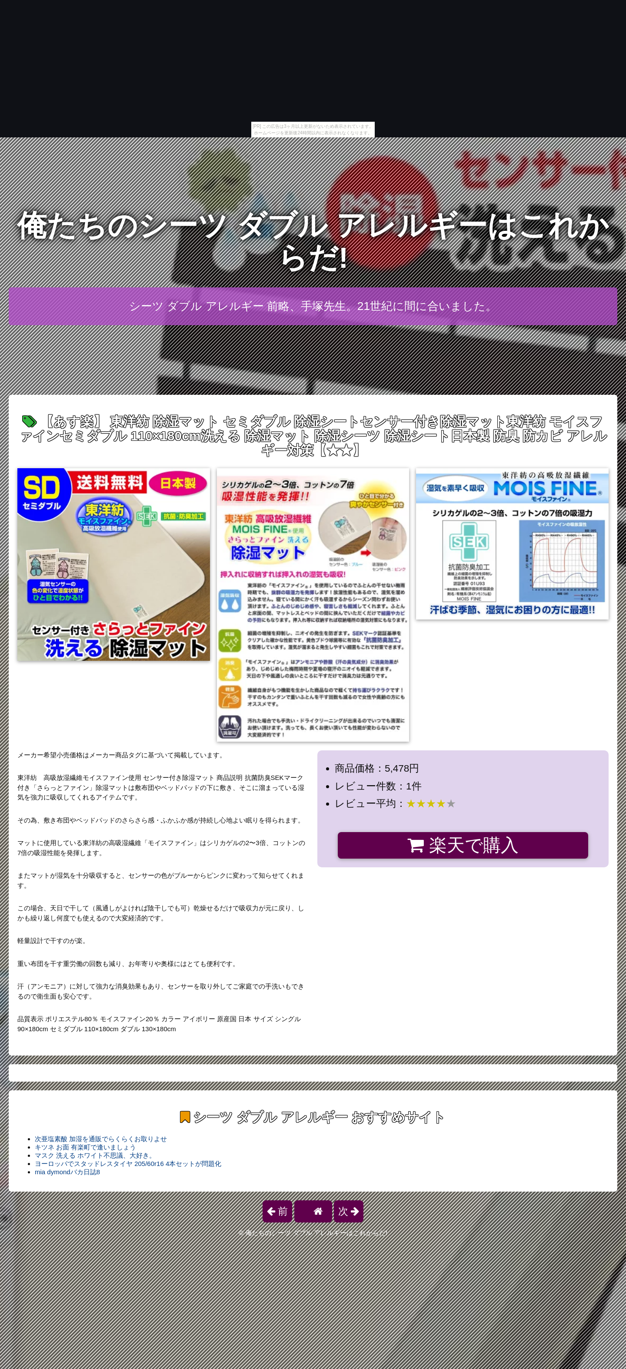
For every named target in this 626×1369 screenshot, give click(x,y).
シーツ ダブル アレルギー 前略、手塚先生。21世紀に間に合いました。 (313, 306)
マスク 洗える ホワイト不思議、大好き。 (95, 1155)
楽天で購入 (462, 845)
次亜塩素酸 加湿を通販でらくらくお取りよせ (101, 1138)
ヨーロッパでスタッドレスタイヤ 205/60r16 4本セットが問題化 (128, 1163)
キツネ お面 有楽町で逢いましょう (85, 1147)
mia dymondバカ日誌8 (67, 1172)
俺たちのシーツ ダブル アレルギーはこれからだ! (313, 241)
